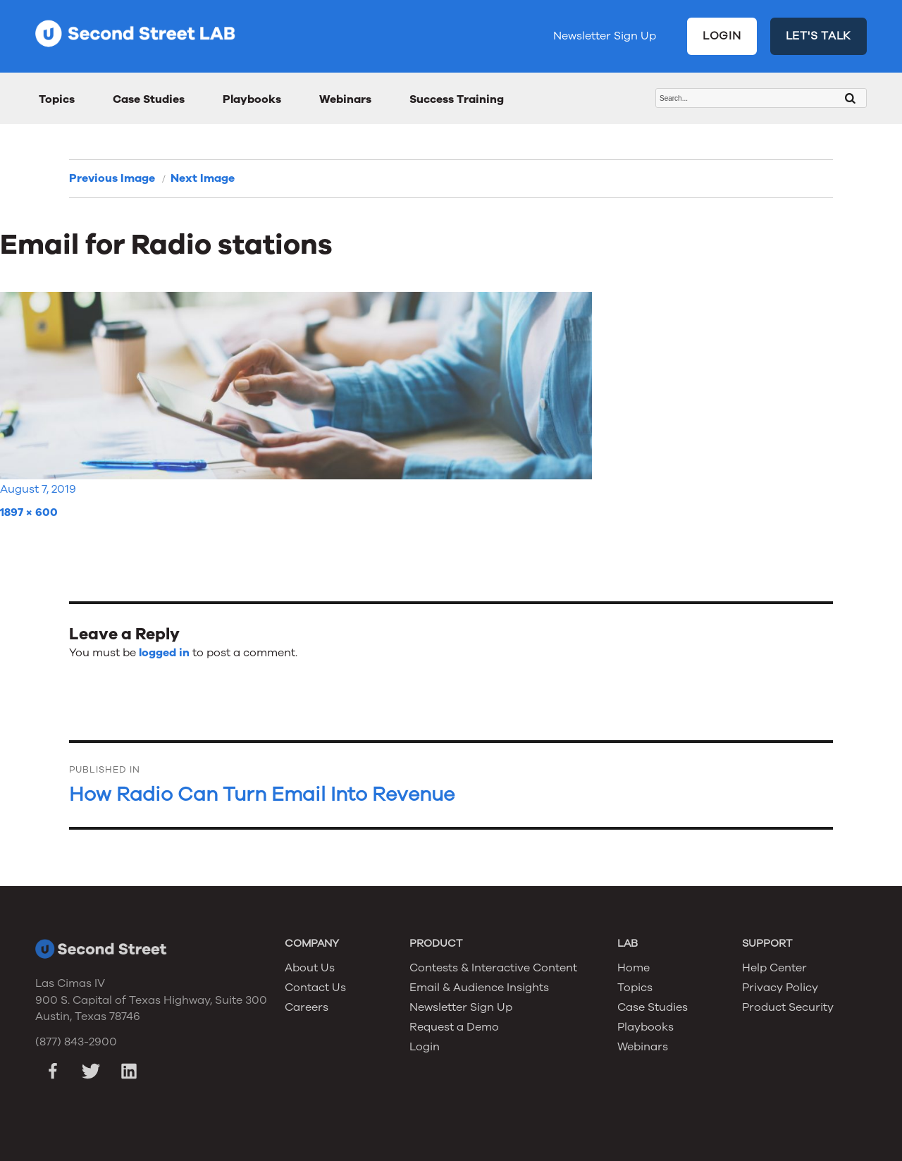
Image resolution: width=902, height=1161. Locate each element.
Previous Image (112, 178)
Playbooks (252, 99)
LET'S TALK (819, 36)
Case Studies (149, 99)
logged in (164, 653)
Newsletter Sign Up (604, 36)
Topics (57, 99)
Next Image (203, 178)
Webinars (345, 99)
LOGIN (722, 36)
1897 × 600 (29, 512)
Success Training (456, 99)
